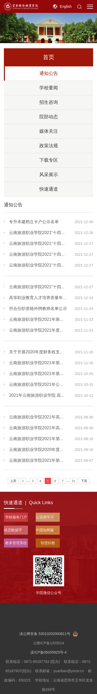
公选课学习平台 (48, 517)
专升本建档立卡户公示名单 (34, 222)
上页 (13, 481)
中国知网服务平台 (50, 530)
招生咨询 (48, 102)
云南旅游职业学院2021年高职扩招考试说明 (49, 417)
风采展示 (48, 174)
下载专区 (48, 160)
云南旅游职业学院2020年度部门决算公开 (47, 449)
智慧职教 (48, 543)
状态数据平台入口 (18, 530)
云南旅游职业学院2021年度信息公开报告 (47, 330)
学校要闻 (48, 87)
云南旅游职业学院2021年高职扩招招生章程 (49, 428)
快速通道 (48, 189)
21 (73, 481)
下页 (84, 481)
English (66, 6)
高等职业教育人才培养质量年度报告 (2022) (48, 297)
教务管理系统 (16, 543)
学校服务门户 (16, 517)
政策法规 (48, 145)
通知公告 (48, 73)
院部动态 (48, 116)
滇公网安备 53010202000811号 (48, 652)
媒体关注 (48, 131)
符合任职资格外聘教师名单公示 (38, 308)
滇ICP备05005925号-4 (48, 670)
